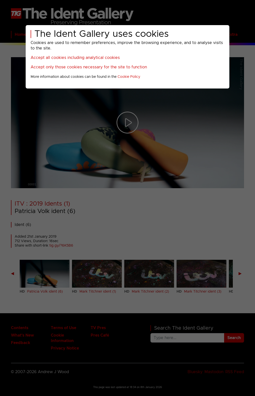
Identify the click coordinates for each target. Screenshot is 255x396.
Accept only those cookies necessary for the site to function (89, 67)
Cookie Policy (129, 77)
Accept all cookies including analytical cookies (75, 58)
